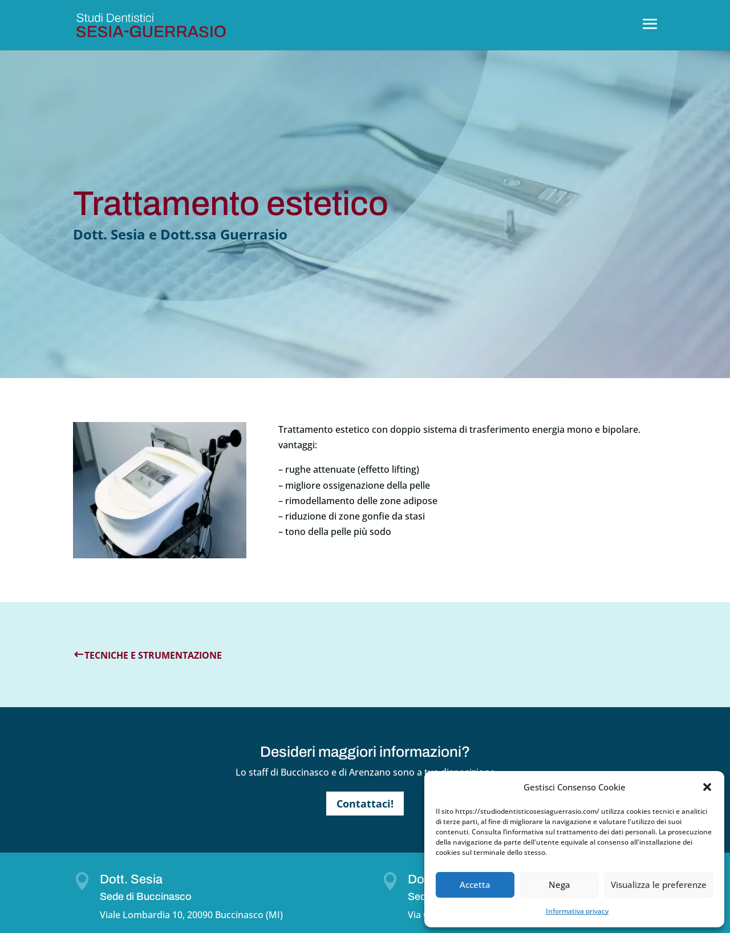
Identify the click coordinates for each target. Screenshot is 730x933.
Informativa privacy (577, 911)
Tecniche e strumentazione (153, 655)
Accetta (475, 884)
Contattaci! (365, 803)
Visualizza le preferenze (659, 884)
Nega (559, 884)
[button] (707, 787)
